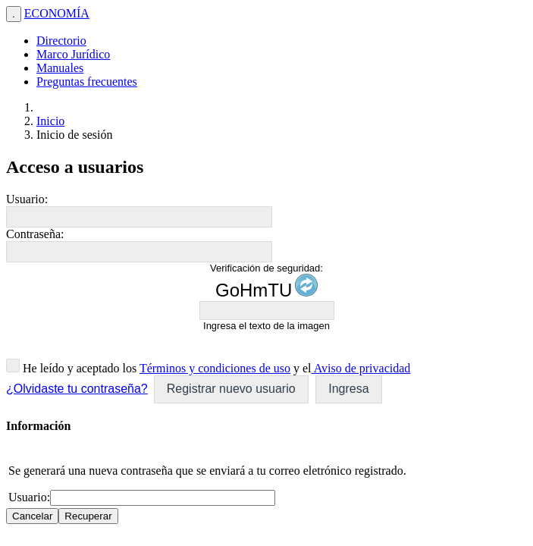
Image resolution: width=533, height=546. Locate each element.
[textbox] (139, 217)
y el (301, 368)
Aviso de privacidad (361, 368)
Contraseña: (35, 234)
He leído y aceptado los (78, 368)
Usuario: (27, 199)
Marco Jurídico (73, 54)
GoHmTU (253, 290)
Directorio (61, 40)
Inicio (50, 121)
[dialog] (266, 471)
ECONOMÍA (56, 13)
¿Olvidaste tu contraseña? (77, 388)
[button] (231, 389)
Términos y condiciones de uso (215, 368)
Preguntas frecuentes (86, 81)
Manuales (59, 67)
